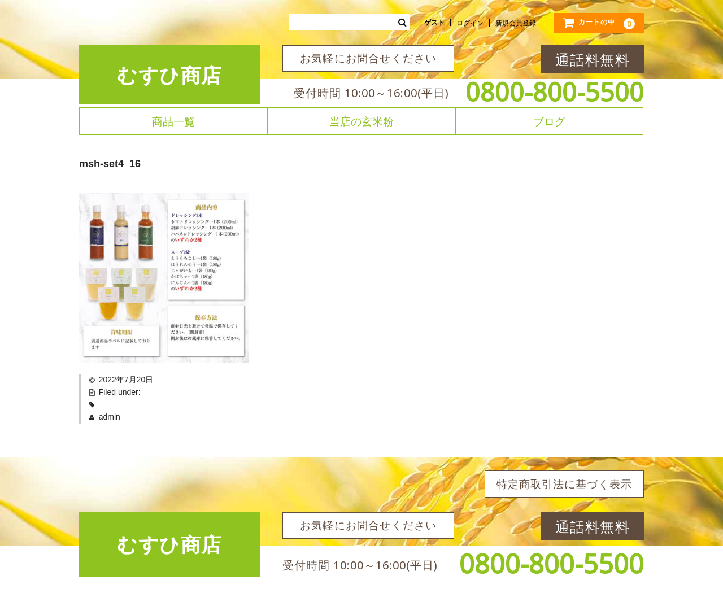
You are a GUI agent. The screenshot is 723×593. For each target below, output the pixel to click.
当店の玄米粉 (361, 121)
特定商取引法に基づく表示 (564, 484)
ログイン (470, 23)
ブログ (549, 121)
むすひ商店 (169, 74)
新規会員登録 (515, 23)
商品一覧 (173, 121)
